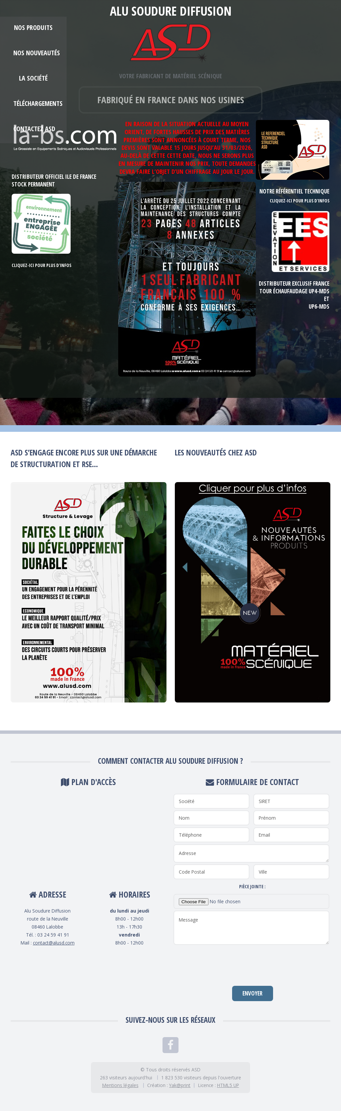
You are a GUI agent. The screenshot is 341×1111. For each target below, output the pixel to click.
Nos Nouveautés (36, 52)
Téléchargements (38, 103)
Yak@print (179, 1085)
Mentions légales (120, 1085)
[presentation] (252, 965)
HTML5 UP (228, 1085)
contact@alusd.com (54, 943)
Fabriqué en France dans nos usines (170, 99)
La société (33, 78)
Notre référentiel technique (294, 191)
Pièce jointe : (252, 886)
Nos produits (33, 27)
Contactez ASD (34, 128)
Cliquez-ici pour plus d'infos (41, 265)
